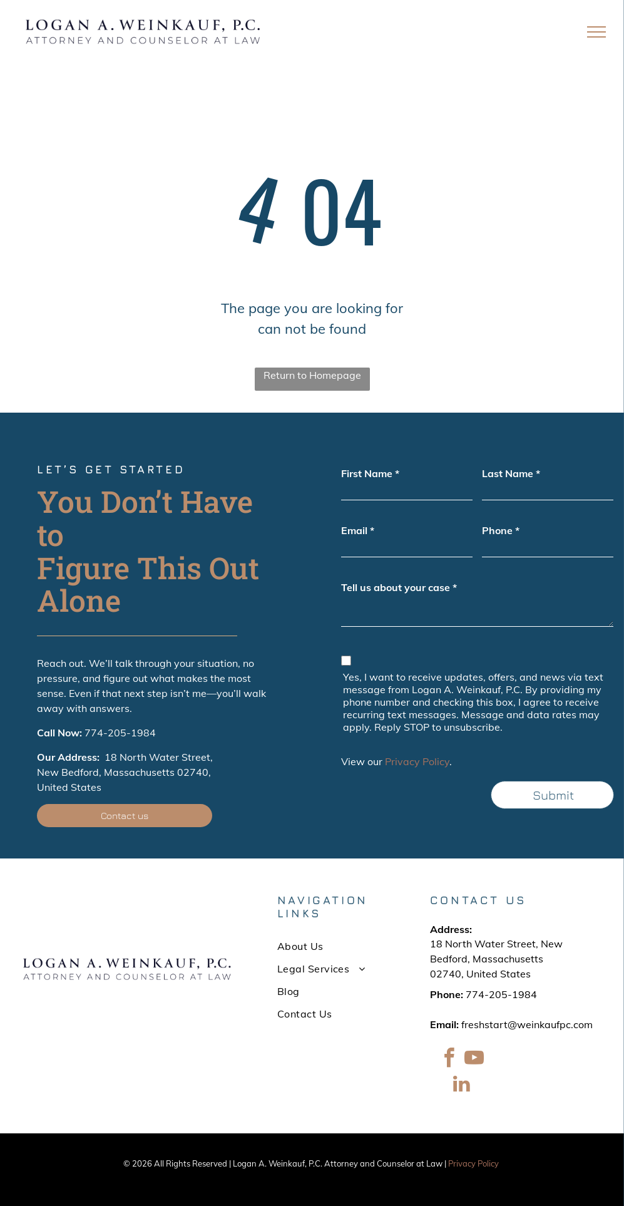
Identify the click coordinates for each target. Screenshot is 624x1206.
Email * (357, 530)
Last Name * (511, 473)
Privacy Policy (417, 761)
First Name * (370, 473)
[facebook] (448, 1060)
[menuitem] (331, 946)
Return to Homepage (312, 375)
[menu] (596, 32)
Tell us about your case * (399, 587)
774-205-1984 (120, 732)
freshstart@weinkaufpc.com (527, 1024)
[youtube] (474, 1060)
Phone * (500, 530)
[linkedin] (461, 1085)
